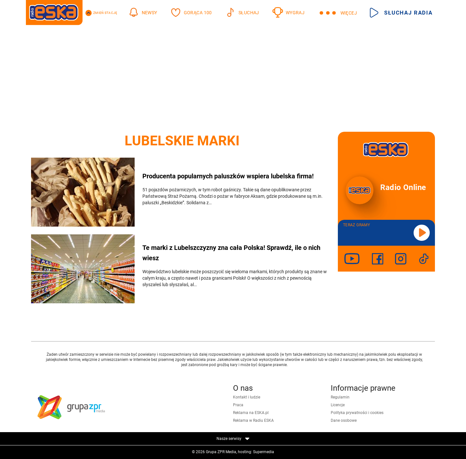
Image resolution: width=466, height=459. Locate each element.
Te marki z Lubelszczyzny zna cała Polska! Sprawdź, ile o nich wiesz (231, 253)
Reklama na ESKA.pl (251, 412)
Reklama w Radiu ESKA (253, 420)
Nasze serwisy (233, 438)
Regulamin (340, 397)
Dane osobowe (344, 420)
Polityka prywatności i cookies (357, 412)
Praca (238, 405)
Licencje (338, 405)
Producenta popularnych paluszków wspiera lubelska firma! (228, 176)
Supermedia (263, 452)
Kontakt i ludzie (246, 397)
